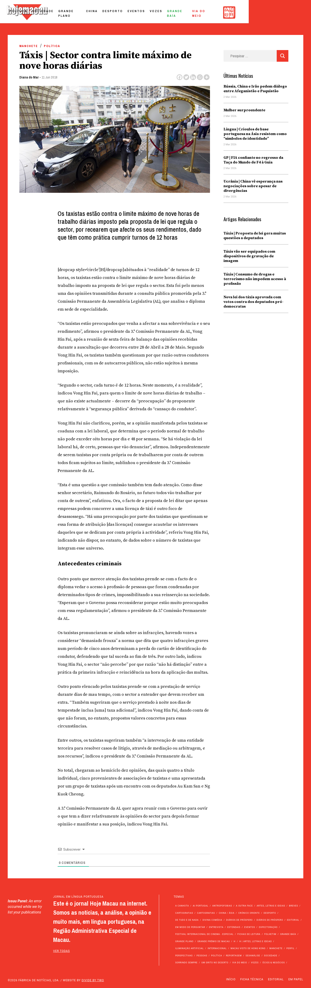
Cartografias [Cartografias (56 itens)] (184, 913)
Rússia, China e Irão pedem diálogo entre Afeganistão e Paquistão (255, 88)
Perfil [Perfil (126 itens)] (291, 948)
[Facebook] (179, 77)
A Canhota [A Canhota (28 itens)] (182, 906)
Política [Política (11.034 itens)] (216, 955)
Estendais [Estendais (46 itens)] (233, 927)
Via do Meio (260, 12)
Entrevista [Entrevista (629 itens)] (216, 927)
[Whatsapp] (200, 77)
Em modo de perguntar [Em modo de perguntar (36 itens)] (190, 927)
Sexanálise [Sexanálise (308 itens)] (253, 955)
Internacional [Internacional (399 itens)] (217, 948)
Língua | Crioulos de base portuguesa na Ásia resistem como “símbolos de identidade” (255, 134)
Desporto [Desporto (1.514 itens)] (270, 913)
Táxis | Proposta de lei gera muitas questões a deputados (255, 235)
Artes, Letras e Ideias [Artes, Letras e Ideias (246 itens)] (271, 906)
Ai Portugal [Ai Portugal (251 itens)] (201, 906)
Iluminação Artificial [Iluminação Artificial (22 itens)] (189, 948)
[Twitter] (186, 77)
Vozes (206, 12)
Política (63, 12)
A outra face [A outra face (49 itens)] (244, 906)
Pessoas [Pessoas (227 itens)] (202, 955)
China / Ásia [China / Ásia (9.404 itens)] (226, 913)
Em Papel (295, 979)
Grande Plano (117, 12)
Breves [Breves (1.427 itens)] (293, 906)
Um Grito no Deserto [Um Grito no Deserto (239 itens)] (214, 962)
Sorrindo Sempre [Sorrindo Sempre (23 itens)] (186, 962)
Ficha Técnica (251, 979)
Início (230, 979)
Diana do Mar (29, 77)
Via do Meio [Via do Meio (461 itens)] (239, 962)
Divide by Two (93, 980)
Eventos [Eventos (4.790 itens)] (249, 927)
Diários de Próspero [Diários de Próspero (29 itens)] (270, 920)
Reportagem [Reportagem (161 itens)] (234, 955)
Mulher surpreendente (244, 110)
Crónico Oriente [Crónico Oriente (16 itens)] (249, 913)
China (142, 12)
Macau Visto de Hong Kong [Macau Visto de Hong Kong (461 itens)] (248, 948)
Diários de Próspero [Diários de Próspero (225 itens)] (239, 920)
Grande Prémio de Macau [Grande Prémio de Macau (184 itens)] (213, 941)
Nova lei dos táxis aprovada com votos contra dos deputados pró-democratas (253, 302)
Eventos (187, 12)
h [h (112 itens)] (234, 941)
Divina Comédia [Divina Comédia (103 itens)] (212, 920)
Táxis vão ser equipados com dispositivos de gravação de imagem (249, 256)
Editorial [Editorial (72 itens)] (293, 920)
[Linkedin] (193, 77)
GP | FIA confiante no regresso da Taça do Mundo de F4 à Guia (253, 160)
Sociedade (87, 12)
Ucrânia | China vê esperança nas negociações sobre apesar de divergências (253, 186)
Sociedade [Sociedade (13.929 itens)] (270, 955)
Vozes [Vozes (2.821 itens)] (255, 962)
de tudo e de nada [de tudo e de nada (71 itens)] (187, 920)
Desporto (163, 12)
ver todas (61, 951)
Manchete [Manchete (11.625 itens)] (276, 948)
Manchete (28, 46)
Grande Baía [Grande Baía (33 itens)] (288, 934)
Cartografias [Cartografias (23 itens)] (206, 913)
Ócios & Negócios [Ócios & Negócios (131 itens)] (273, 962)
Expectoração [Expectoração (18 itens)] (268, 927)
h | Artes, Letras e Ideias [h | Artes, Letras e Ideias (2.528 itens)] (255, 941)
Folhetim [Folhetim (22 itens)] (270, 934)
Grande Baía (231, 12)
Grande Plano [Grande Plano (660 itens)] (184, 941)
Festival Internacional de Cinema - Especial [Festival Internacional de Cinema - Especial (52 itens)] (204, 934)
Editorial (276, 979)
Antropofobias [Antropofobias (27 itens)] (222, 906)
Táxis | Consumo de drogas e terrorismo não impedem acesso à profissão (255, 279)
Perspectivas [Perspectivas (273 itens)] (184, 955)
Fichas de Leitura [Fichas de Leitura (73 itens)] (249, 934)
